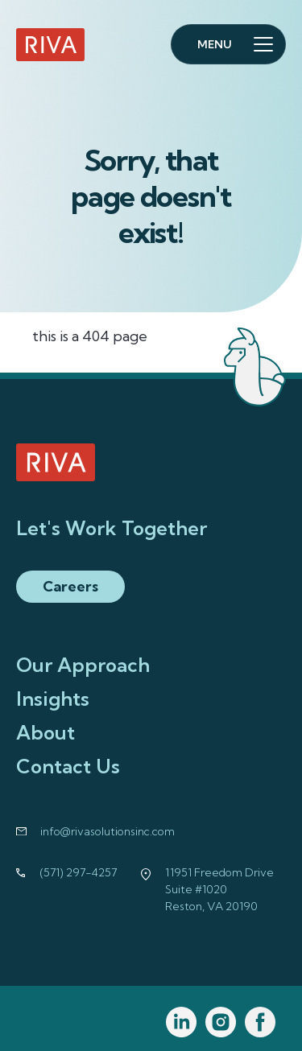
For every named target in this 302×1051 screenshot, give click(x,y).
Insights (52, 698)
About (45, 732)
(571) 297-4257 (78, 872)
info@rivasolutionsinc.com (107, 831)
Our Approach (83, 665)
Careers (70, 586)
